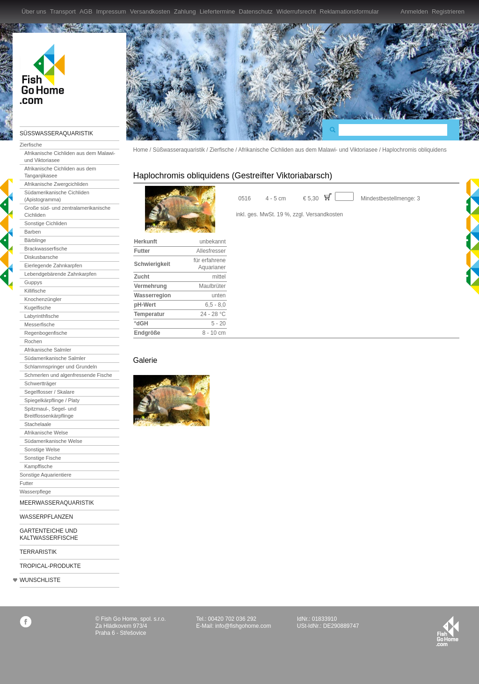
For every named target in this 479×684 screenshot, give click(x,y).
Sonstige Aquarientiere (46, 475)
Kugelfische (37, 307)
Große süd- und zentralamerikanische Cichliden (67, 211)
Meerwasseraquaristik (57, 503)
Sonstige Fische (42, 458)
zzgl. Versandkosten (318, 214)
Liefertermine (217, 11)
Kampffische (38, 466)
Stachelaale (37, 424)
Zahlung (185, 11)
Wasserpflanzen (46, 517)
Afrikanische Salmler (47, 350)
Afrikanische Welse (46, 432)
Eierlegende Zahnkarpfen (53, 265)
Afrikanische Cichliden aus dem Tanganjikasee (60, 172)
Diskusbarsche (41, 257)
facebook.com (25, 621)
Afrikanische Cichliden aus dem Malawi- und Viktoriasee (69, 156)
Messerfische (39, 324)
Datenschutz (256, 11)
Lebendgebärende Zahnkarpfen (60, 274)
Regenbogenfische (45, 333)
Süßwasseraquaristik (56, 133)
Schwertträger (40, 383)
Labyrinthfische (41, 316)
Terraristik (38, 552)
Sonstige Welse (42, 449)
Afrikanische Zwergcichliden (56, 184)
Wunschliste (40, 580)
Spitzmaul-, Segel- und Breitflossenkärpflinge (50, 412)
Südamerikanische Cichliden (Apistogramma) (56, 196)
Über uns (34, 11)
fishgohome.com (447, 631)
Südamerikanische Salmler (55, 358)
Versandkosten (150, 11)
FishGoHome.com (45, 74)
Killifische (35, 291)
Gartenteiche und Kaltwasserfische (49, 534)
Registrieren (448, 11)
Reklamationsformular (348, 11)
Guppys (33, 282)
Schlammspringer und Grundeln (60, 366)
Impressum (111, 11)
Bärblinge (35, 240)
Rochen (33, 341)
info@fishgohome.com (243, 626)
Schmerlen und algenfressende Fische (68, 375)
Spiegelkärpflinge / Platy (52, 400)
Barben (32, 232)
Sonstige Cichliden (45, 223)
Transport (63, 11)
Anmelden (414, 11)
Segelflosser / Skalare (49, 392)
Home (140, 150)
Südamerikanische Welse (53, 441)
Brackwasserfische (45, 248)
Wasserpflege (35, 491)
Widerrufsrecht (296, 11)
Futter (26, 483)
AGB (86, 11)
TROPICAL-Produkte (50, 566)
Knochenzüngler (43, 299)
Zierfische (31, 144)
